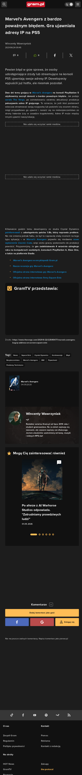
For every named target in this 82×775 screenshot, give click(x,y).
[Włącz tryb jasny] (69, 4)
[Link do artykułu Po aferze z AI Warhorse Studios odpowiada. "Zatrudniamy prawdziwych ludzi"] (42, 494)
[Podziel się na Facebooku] (55, 55)
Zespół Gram (10, 735)
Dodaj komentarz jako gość (42, 612)
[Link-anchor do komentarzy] (15, 55)
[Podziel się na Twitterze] (71, 55)
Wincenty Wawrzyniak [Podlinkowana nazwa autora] (43, 413)
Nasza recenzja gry (33, 266)
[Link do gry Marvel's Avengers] (25, 383)
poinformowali (12, 232)
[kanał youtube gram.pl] (35, 715)
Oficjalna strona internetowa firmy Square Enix (37, 277)
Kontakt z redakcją (51, 746)
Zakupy (45, 764)
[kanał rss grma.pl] (69, 715)
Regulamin (8, 740)
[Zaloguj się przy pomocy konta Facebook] (17, 622)
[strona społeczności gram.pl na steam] (58, 715)
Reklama (45, 740)
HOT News (8, 764)
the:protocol (47, 769)
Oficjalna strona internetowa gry (39, 272)
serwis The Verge (15, 99)
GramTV (7, 769)
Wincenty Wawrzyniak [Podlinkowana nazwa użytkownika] (18, 43)
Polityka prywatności (14, 746)
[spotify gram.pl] (47, 715)
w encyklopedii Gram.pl (35, 260)
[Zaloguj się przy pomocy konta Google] (42, 622)
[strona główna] (35, 4)
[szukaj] (4, 4)
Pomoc (44, 735)
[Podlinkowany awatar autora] (16, 418)
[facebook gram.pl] (23, 715)
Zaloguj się (69, 622)
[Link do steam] (27, 419)
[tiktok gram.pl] (12, 715)
